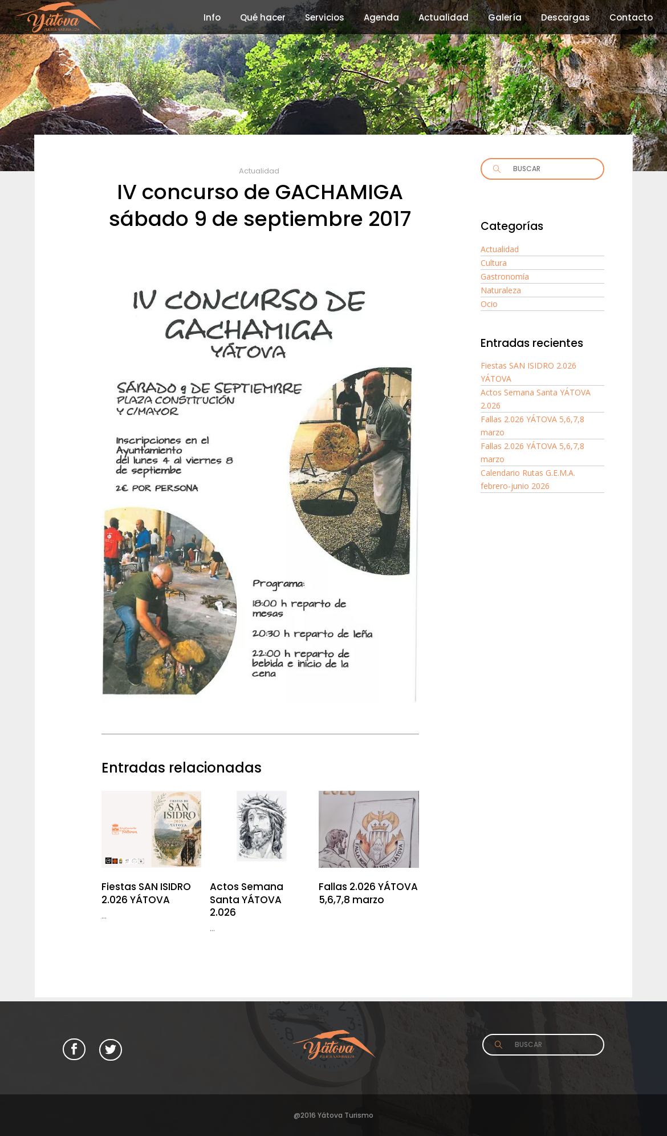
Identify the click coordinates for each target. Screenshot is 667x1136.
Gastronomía (505, 276)
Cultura (494, 262)
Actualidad (259, 170)
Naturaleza (501, 290)
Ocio (489, 303)
